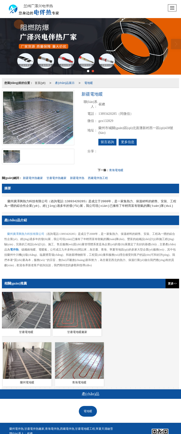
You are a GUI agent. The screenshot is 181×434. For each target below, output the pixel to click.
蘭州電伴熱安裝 (115, 414)
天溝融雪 (110, 349)
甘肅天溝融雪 (70, 414)
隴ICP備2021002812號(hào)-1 (21, 410)
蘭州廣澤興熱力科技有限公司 (25, 234)
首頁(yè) (40, 83)
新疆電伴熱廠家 (33, 178)
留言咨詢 (107, 142)
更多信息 (127, 142)
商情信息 (117, 405)
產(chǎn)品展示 (65, 83)
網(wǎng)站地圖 (90, 405)
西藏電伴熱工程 (98, 178)
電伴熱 (66, 349)
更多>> (172, 283)
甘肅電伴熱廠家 (56, 178)
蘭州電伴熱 (34, 414)
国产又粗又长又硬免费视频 (17, 432)
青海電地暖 (116, 170)
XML (105, 405)
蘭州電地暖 (51, 414)
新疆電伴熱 (77, 178)
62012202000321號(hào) (32, 419)
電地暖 (88, 83)
